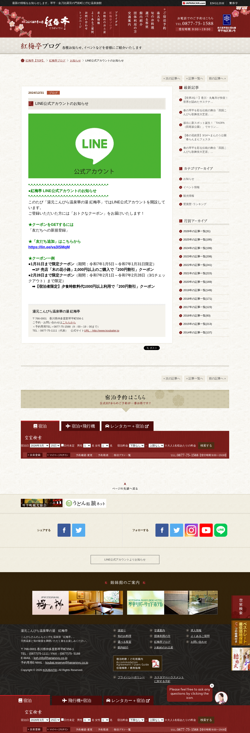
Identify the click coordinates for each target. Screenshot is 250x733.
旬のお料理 (153, 22)
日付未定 (68, 445)
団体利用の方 (135, 22)
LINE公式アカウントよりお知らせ (125, 559)
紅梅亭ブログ (110, 22)
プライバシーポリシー (131, 677)
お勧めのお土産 (104, 22)
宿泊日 (25, 445)
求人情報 (98, 22)
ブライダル (116, 22)
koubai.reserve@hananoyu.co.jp (66, 662)
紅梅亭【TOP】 (35, 60)
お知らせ (75, 60)
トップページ (80, 22)
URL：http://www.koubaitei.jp (101, 330)
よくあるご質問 (92, 22)
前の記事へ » (217, 78)
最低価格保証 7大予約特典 (240, 632)
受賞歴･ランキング (194, 204)
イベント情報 (191, 187)
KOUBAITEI (50, 670)
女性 (97, 445)
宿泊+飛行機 (80, 426)
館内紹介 (141, 22)
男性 (79, 445)
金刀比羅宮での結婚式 (240, 664)
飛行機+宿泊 (76, 700)
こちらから (69, 322)
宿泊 (40, 426)
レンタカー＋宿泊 (127, 426)
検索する (206, 445)
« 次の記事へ (172, 78)
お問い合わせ (86, 22)
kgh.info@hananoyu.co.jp (51, 658)
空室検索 (240, 606)
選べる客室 (147, 22)
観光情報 (188, 195)
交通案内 (129, 22)
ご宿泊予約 (164, 22)
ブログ (53, 92)
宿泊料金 (122, 445)
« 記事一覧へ (194, 78)
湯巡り (158, 22)
